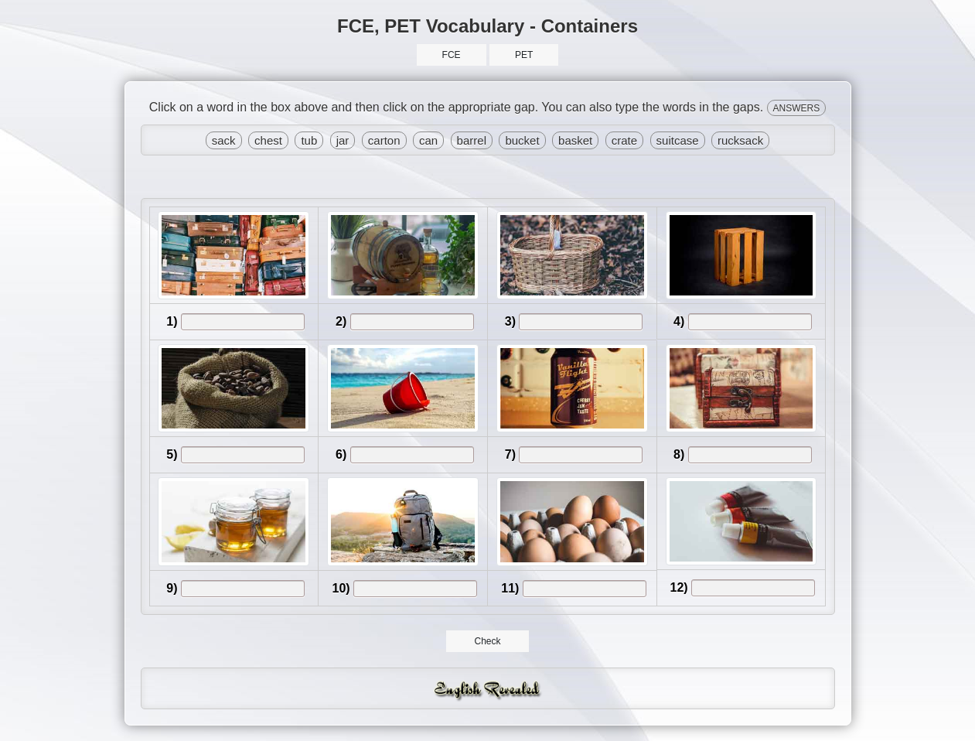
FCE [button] (451, 55)
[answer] (243, 321)
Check (487, 641)
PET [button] (524, 55)
